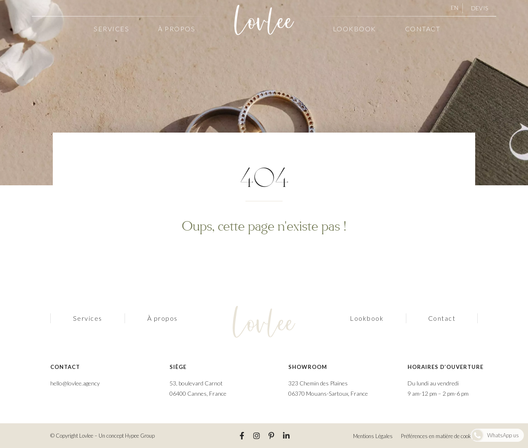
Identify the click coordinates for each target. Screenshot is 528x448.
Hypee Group (140, 435)
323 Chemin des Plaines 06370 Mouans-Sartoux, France (328, 388)
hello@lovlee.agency (75, 383)
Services (111, 29)
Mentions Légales (373, 436)
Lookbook (354, 29)
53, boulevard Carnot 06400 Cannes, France (198, 388)
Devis (479, 8)
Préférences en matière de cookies (439, 436)
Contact (423, 29)
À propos (176, 29)
